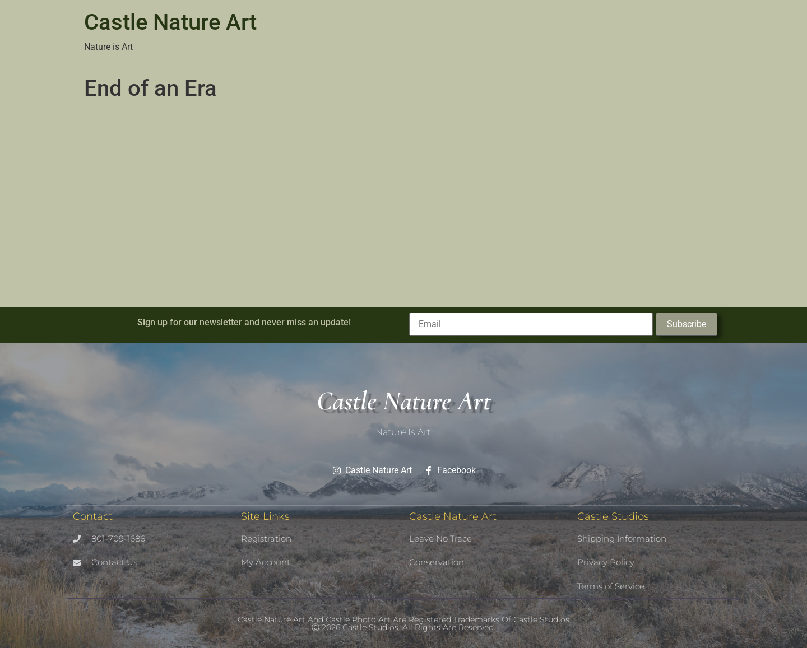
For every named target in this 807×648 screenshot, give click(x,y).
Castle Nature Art (170, 22)
